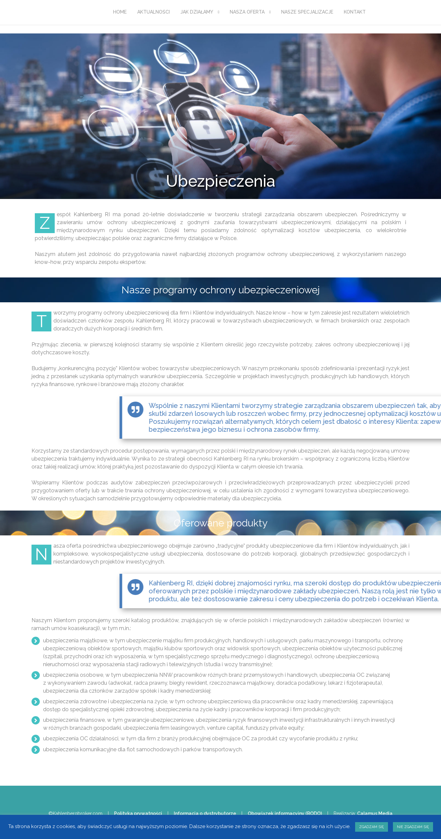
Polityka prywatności (138, 813)
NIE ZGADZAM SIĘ (413, 827)
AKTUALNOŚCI (153, 12)
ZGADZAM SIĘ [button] (371, 827)
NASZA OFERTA (247, 12)
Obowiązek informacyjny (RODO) (285, 813)
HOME (120, 12)
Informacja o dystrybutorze (205, 813)
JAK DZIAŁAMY (196, 12)
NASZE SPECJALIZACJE (307, 12)
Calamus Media (375, 813)
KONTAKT (355, 12)
